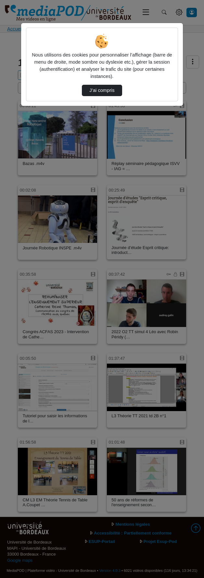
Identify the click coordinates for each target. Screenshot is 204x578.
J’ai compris (101, 90)
